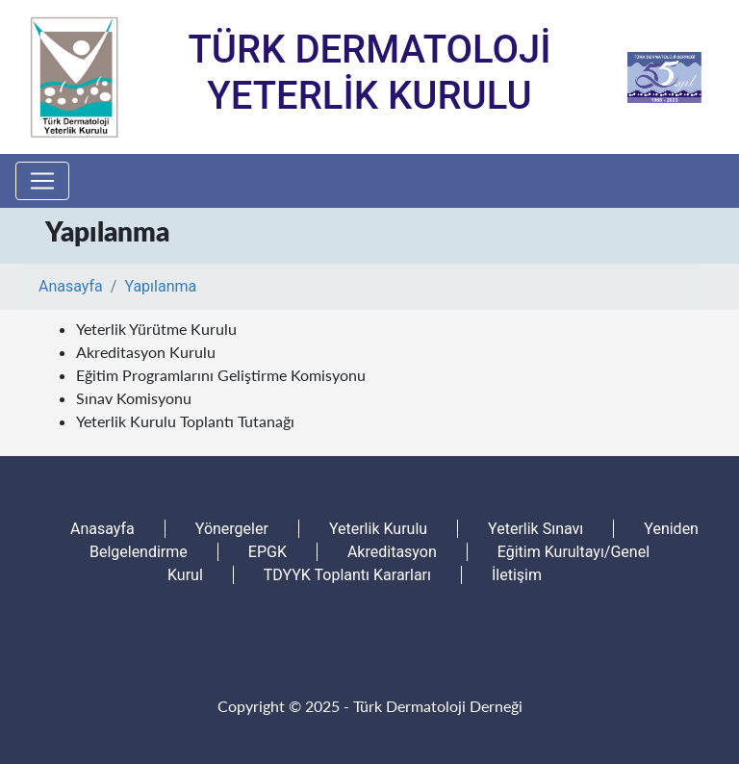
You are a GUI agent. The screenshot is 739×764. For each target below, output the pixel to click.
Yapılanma (160, 286)
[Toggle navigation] (42, 181)
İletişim (517, 575)
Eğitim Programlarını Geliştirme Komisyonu (221, 375)
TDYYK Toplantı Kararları (347, 575)
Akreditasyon (392, 552)
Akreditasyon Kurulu (146, 352)
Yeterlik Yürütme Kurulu (156, 328)
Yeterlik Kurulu (378, 529)
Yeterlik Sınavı (535, 529)
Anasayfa (70, 286)
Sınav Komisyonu (133, 398)
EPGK (267, 552)
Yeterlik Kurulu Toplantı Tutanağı (185, 421)
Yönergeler (231, 529)
